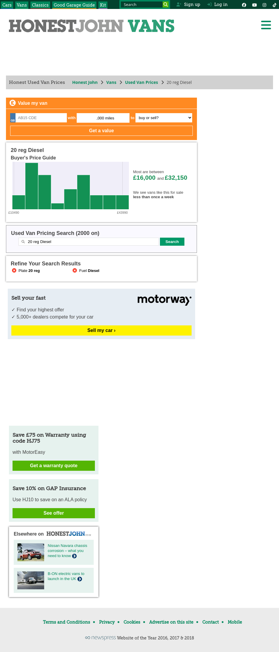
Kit (103, 5)
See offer (54, 513)
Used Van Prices (141, 82)
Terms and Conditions (66, 622)
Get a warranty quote (53, 465)
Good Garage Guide (74, 5)
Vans (22, 5)
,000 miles (105, 118)
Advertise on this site (171, 622)
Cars (7, 5)
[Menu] (266, 25)
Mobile (235, 622)
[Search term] (144, 4)
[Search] (166, 4)
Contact (210, 622)
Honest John (85, 82)
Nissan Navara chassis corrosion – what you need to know (67, 550)
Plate (25, 270)
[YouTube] (254, 4)
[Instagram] (264, 4)
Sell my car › (101, 330)
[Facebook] (244, 4)
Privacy (107, 622)
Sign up (188, 4)
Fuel (85, 270)
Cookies (132, 622)
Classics (40, 5)
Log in (217, 4)
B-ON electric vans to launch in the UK (66, 576)
